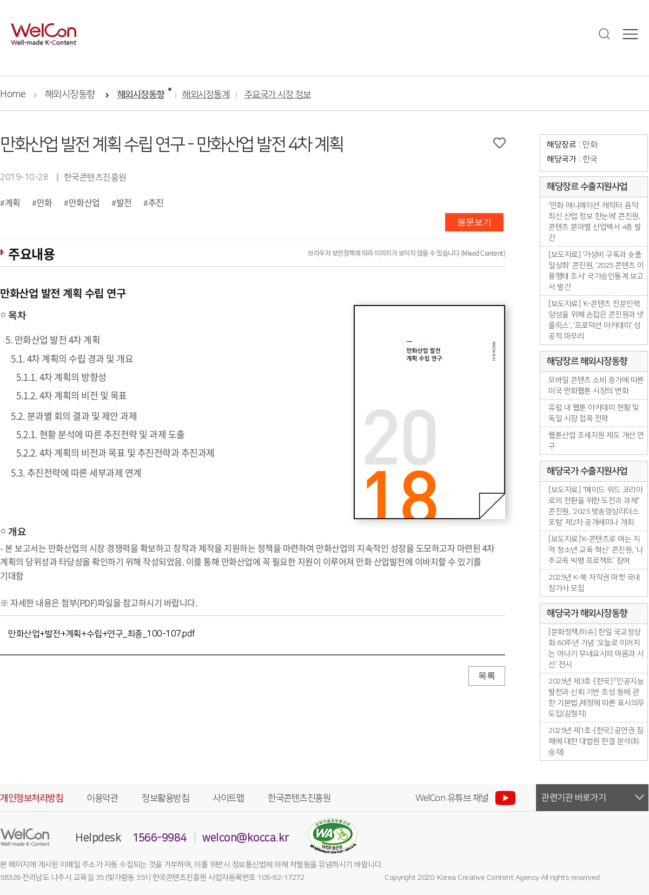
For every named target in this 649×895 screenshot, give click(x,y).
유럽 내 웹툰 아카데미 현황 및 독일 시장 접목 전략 (593, 413)
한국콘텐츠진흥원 (299, 798)
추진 (156, 202)
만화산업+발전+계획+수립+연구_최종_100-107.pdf (101, 634)
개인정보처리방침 (31, 798)
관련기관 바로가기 (573, 798)
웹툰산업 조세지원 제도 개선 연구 (596, 440)
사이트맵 (228, 798)
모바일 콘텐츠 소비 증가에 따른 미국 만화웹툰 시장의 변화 (596, 385)
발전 (124, 202)
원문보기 (474, 222)
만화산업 (84, 202)
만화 (44, 202)
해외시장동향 (70, 94)
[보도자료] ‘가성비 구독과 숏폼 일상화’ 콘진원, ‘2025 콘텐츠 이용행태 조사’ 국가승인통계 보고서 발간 (596, 270)
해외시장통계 (205, 95)
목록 (486, 675)
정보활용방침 (165, 798)
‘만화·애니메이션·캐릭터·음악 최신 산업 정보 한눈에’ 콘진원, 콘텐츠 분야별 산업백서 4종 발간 (594, 221)
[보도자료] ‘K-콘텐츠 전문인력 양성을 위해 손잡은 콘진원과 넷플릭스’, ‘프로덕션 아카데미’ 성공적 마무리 (596, 320)
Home (12, 94)
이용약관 (102, 798)
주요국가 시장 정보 (277, 95)
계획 (13, 202)
